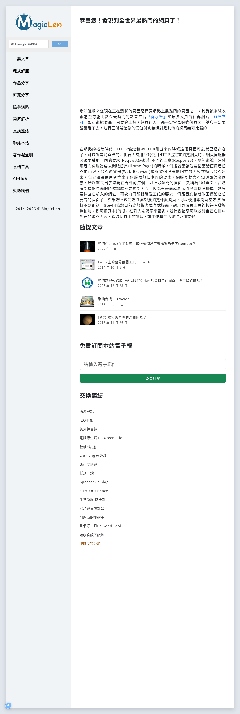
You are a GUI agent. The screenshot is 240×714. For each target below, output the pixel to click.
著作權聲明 (23, 154)
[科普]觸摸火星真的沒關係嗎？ (122, 317)
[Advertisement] (153, 64)
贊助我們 (21, 190)
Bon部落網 (88, 464)
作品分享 (21, 83)
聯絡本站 (21, 143)
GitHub (20, 178)
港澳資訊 (87, 411)
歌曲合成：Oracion (114, 298)
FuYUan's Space (94, 490)
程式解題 (21, 71)
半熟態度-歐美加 (93, 499)
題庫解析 (21, 118)
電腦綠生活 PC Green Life (101, 437)
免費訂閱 (152, 378)
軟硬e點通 (88, 446)
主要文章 (21, 58)
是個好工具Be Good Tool (100, 525)
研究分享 (21, 94)
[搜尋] (28, 44)
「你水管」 (157, 116)
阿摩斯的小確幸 (92, 517)
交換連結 (21, 131)
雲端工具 (21, 166)
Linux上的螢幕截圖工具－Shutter (125, 261)
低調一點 (87, 473)
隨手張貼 (21, 106)
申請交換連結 (90, 543)
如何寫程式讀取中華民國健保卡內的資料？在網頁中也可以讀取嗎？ (150, 280)
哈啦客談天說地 (92, 534)
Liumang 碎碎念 (93, 455)
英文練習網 (88, 428)
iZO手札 (86, 420)
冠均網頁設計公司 (94, 508)
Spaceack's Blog (94, 481)
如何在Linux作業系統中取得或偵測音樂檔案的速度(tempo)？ (147, 243)
